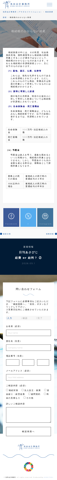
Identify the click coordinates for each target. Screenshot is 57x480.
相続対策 (12, 390)
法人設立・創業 (31, 390)
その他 (28, 398)
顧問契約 (34, 394)
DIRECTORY (48, 477)
